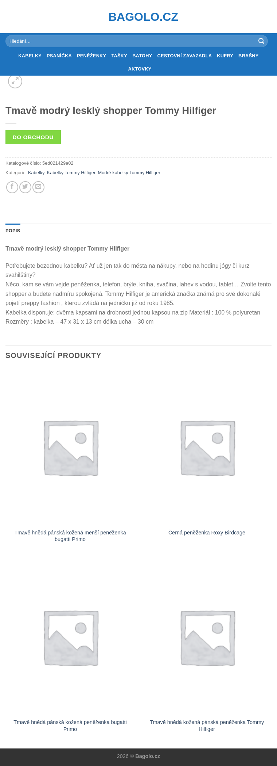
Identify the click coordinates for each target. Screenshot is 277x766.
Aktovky (139, 69)
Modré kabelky (113, 172)
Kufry (225, 55)
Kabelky (30, 55)
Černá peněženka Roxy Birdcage (206, 533)
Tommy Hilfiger (144, 172)
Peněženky (91, 55)
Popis (12, 230)
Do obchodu (33, 137)
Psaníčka (59, 55)
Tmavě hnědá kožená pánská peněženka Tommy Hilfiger (207, 725)
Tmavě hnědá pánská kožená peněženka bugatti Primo (69, 725)
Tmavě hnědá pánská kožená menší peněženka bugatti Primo (70, 536)
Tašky (119, 55)
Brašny (248, 55)
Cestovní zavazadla (184, 55)
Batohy (142, 55)
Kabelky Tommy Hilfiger (71, 172)
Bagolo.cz (138, 17)
